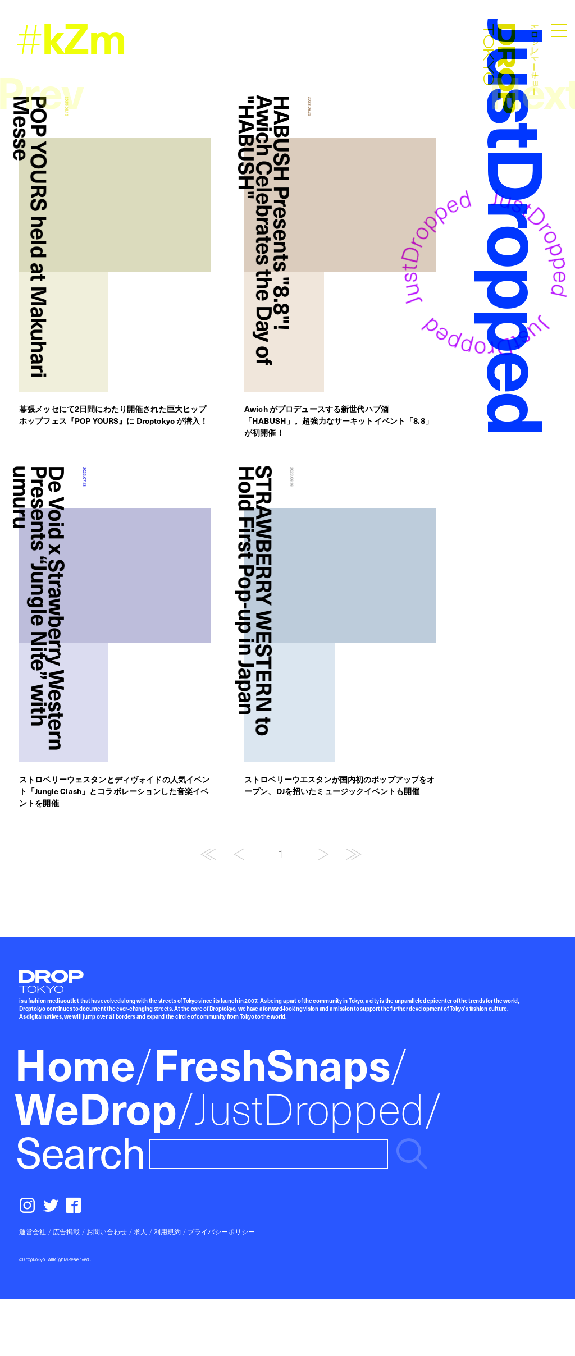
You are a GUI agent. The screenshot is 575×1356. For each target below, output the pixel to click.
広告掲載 (66, 1231)
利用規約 (167, 1231)
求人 (140, 1231)
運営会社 (32, 1231)
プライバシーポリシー (221, 1231)
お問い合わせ (106, 1231)
